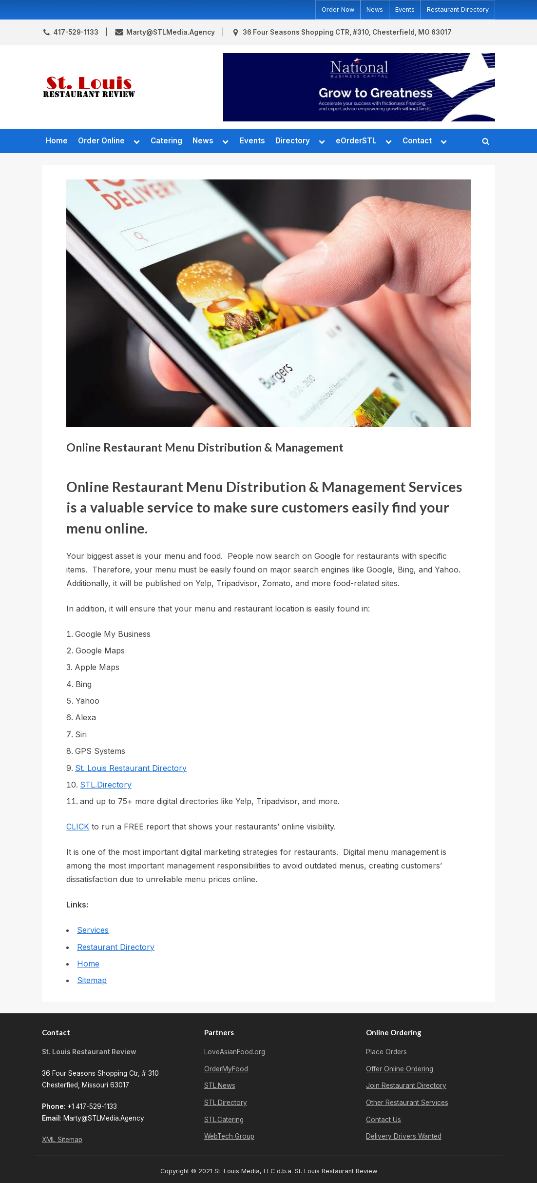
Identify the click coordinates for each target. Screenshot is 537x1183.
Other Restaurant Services (407, 1102)
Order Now (338, 9)
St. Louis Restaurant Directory (131, 768)
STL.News (219, 1085)
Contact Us (383, 1120)
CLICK (77, 826)
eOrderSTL (356, 140)
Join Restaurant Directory (406, 1085)
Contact (417, 140)
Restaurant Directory (458, 9)
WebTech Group (229, 1136)
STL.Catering (224, 1120)
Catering (166, 140)
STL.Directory (106, 784)
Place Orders (386, 1052)
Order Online (101, 140)
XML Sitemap (62, 1140)
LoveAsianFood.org (234, 1052)
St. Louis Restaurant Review (89, 1052)
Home (57, 140)
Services (93, 930)
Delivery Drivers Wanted (403, 1136)
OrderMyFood (226, 1069)
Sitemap (92, 980)
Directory (292, 140)
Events (405, 9)
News (374, 9)
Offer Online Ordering (399, 1069)
